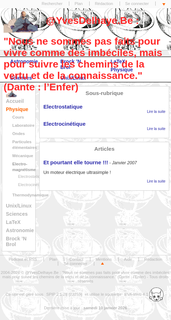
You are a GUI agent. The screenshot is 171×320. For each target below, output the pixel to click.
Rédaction (104, 3)
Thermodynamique (30, 195)
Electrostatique (31, 176)
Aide (128, 259)
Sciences (17, 214)
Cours (18, 117)
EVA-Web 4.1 (144, 294)
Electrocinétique (32, 184)
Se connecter (137, 3)
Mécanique (22, 156)
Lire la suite (156, 112)
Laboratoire (23, 125)
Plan (79, 3)
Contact (77, 259)
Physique (17, 109)
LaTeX (13, 222)
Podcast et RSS (23, 259)
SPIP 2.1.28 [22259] (64, 294)
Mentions (104, 259)
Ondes (18, 133)
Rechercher (52, 3)
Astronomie (20, 230)
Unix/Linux (19, 206)
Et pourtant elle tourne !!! (75, 162)
